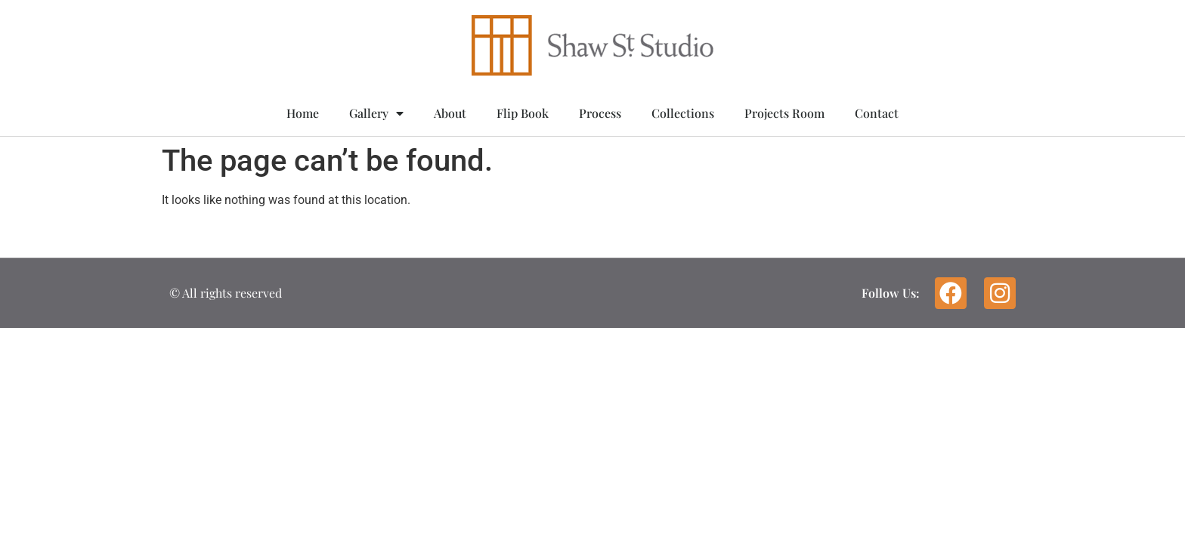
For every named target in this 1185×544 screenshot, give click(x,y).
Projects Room (784, 113)
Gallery (376, 113)
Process (600, 113)
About (450, 113)
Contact (877, 113)
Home (302, 113)
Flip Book (523, 113)
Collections (682, 113)
